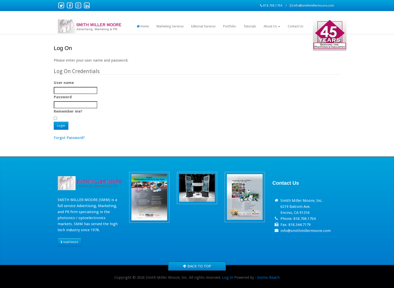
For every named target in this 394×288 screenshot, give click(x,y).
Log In (227, 277)
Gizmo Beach (268, 277)
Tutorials (249, 26)
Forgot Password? (69, 137)
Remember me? (68, 111)
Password (63, 97)
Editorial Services (203, 26)
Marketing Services (170, 26)
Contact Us (295, 26)
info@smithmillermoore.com (313, 5)
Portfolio (229, 26)
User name (64, 82)
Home (143, 26)
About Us (272, 26)
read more (69, 242)
